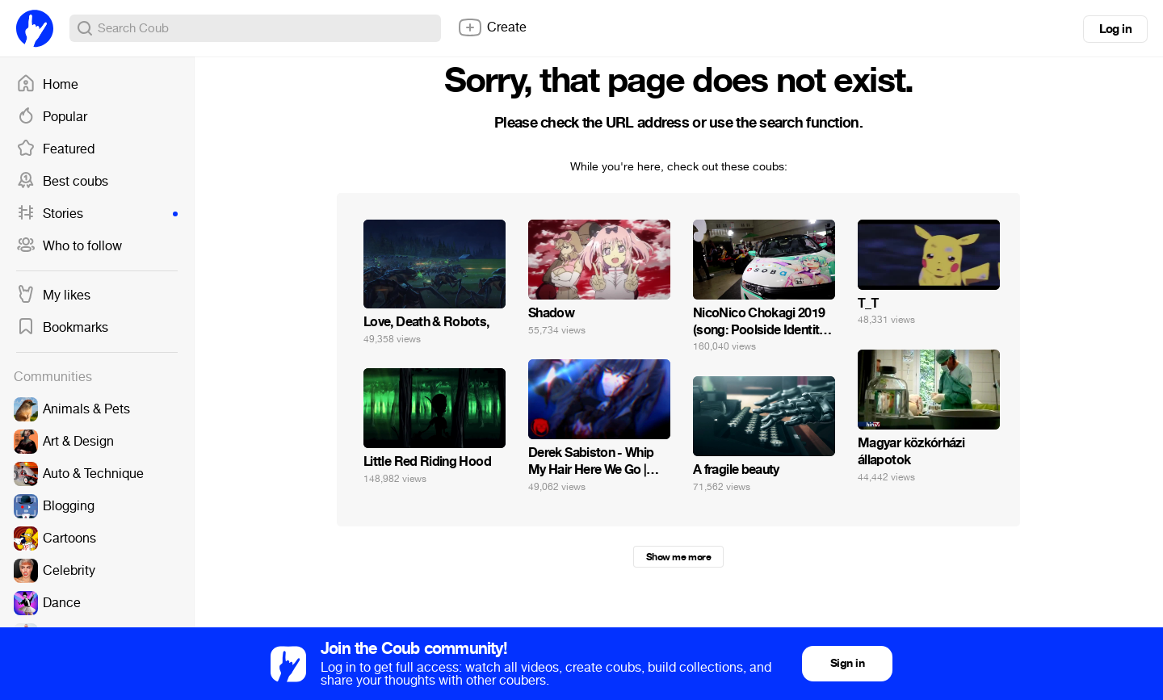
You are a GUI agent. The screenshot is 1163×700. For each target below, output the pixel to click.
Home (47, 84)
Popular (51, 117)
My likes (53, 295)
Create (492, 27)
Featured (55, 149)
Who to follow (69, 246)
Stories (97, 214)
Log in (1115, 29)
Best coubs (62, 181)
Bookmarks (62, 327)
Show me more (678, 557)
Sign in (847, 663)
